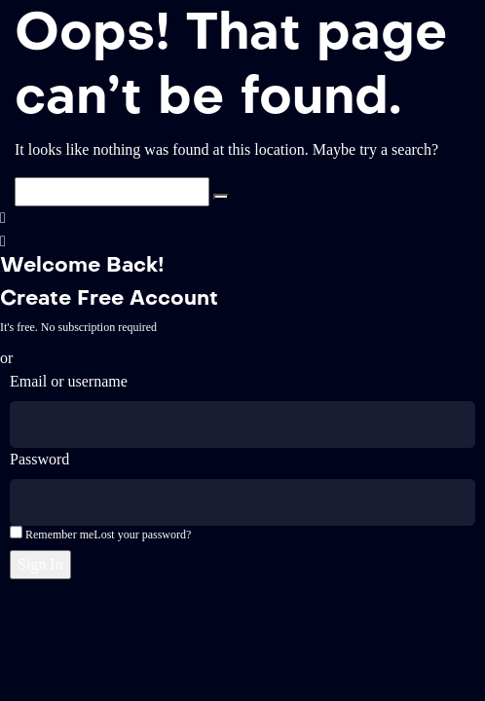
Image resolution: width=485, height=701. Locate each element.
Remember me (51, 533)
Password (39, 459)
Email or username (69, 381)
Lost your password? (142, 534)
